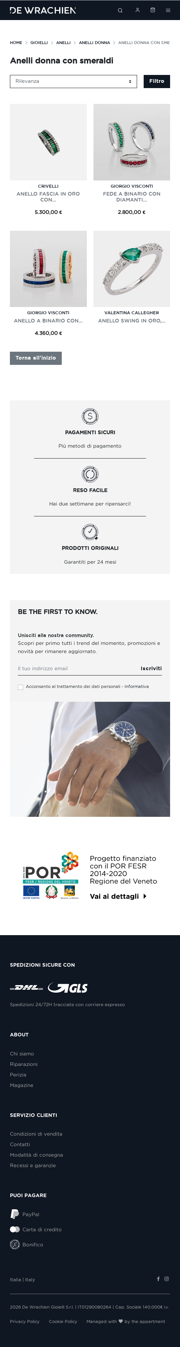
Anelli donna (94, 42)
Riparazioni (24, 1064)
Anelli (63, 42)
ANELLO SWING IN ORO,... (131, 320)
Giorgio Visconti (132, 186)
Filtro (156, 81)
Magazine (21, 1085)
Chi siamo (22, 1053)
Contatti (20, 1144)
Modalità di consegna (36, 1155)
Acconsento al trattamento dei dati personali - (87, 686)
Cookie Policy (63, 1321)
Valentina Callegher (131, 312)
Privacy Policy (25, 1321)
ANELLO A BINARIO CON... (48, 320)
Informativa (137, 686)
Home (16, 42)
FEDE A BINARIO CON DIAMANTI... (132, 196)
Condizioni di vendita (36, 1134)
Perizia (18, 1074)
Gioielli (39, 42)
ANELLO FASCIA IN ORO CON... (48, 196)
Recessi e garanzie (33, 1165)
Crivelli (48, 186)
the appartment (148, 1321)
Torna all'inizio (36, 358)
